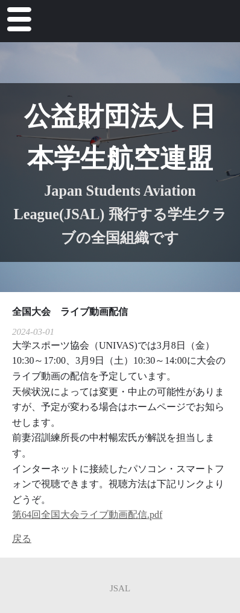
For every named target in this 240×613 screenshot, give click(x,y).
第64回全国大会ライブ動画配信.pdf (87, 514)
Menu (17, 22)
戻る (21, 539)
